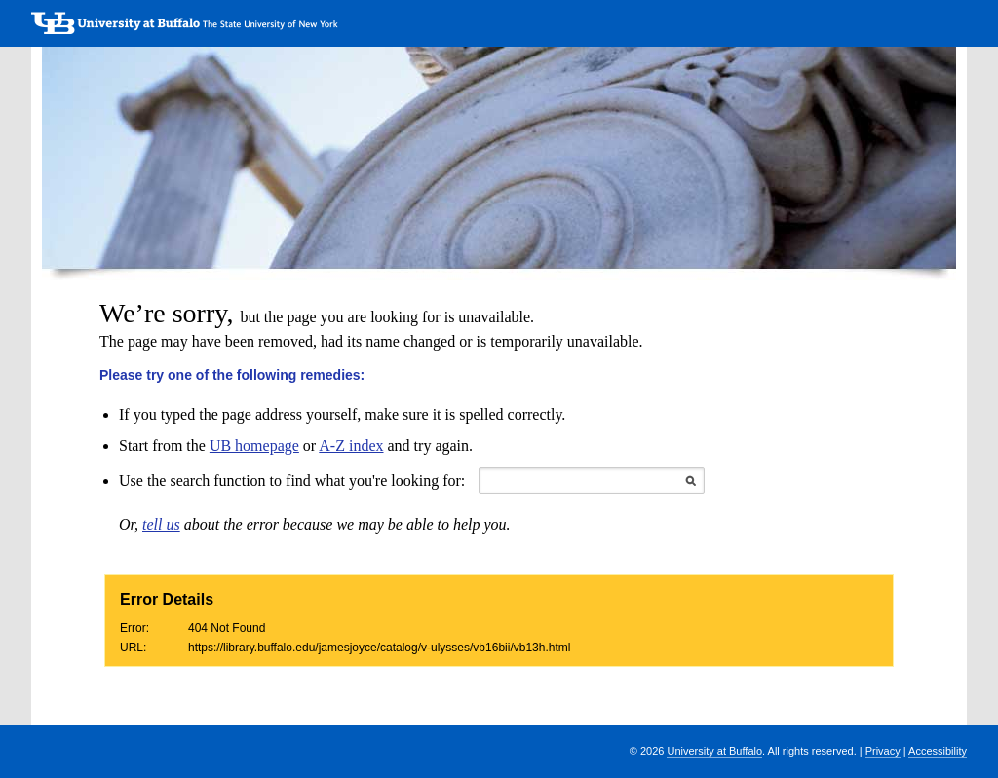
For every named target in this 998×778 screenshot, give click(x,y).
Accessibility (937, 751)
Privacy (883, 751)
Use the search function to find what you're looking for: (292, 480)
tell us (161, 524)
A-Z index (351, 445)
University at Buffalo (714, 751)
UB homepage (254, 445)
